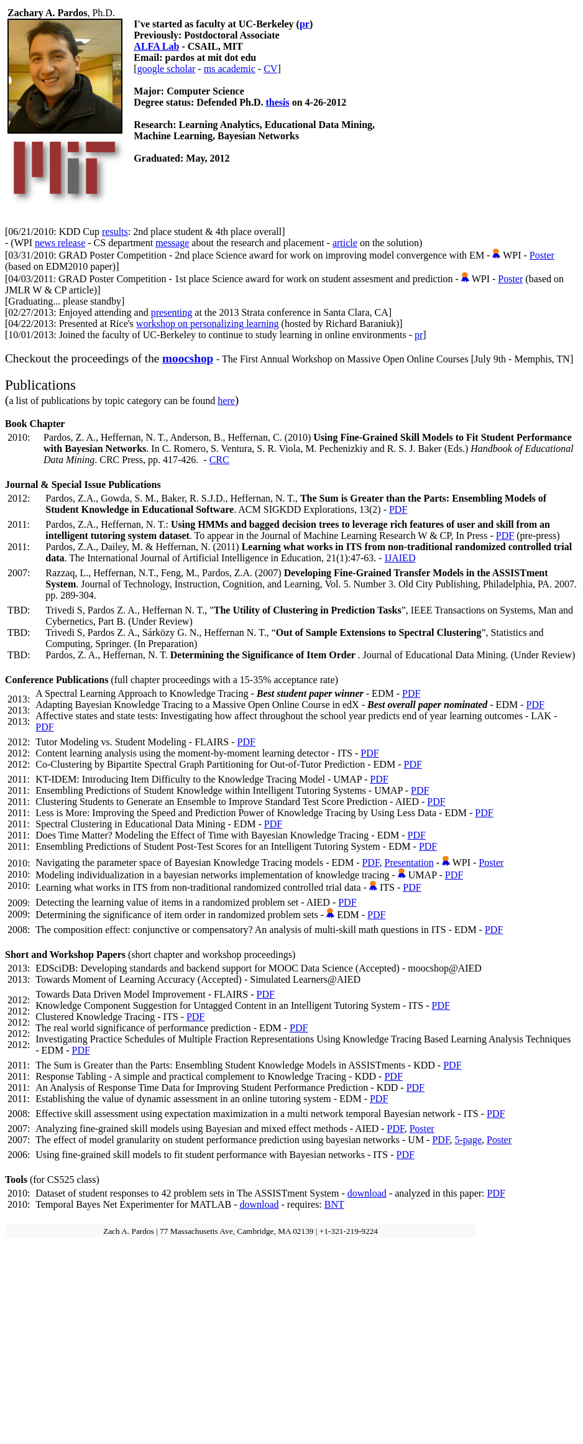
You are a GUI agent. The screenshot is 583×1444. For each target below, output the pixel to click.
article (345, 242)
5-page (468, 1139)
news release (60, 242)
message (172, 242)
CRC (219, 459)
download (367, 1193)
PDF (398, 509)
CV (270, 68)
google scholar (166, 68)
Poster (542, 255)
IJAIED (400, 558)
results (115, 231)
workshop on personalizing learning (207, 323)
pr (305, 24)
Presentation (409, 862)
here (226, 400)
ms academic (229, 68)
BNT (334, 1204)
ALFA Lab (156, 46)
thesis (277, 102)
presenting (172, 312)
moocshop (187, 358)
